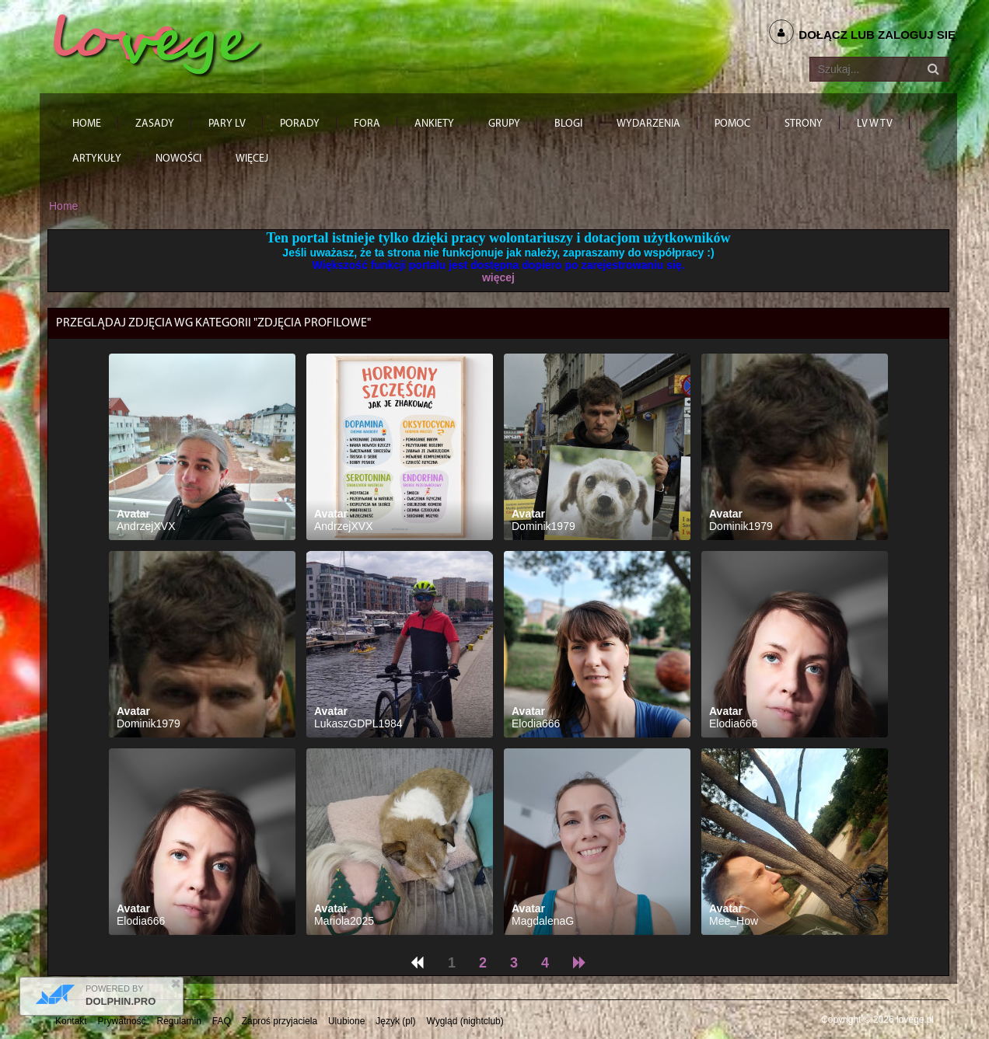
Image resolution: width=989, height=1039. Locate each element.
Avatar (133, 513)
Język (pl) (395, 1021)
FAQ (221, 1021)
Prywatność (122, 1021)
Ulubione (346, 1021)
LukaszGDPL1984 (358, 723)
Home (63, 206)
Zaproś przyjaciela (279, 1021)
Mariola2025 (344, 921)
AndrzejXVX (146, 526)
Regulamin (179, 1021)
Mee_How (733, 921)
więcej (498, 277)
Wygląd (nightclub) (464, 1021)
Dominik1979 (543, 526)
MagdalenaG (543, 921)
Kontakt (71, 1021)
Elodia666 (536, 723)
